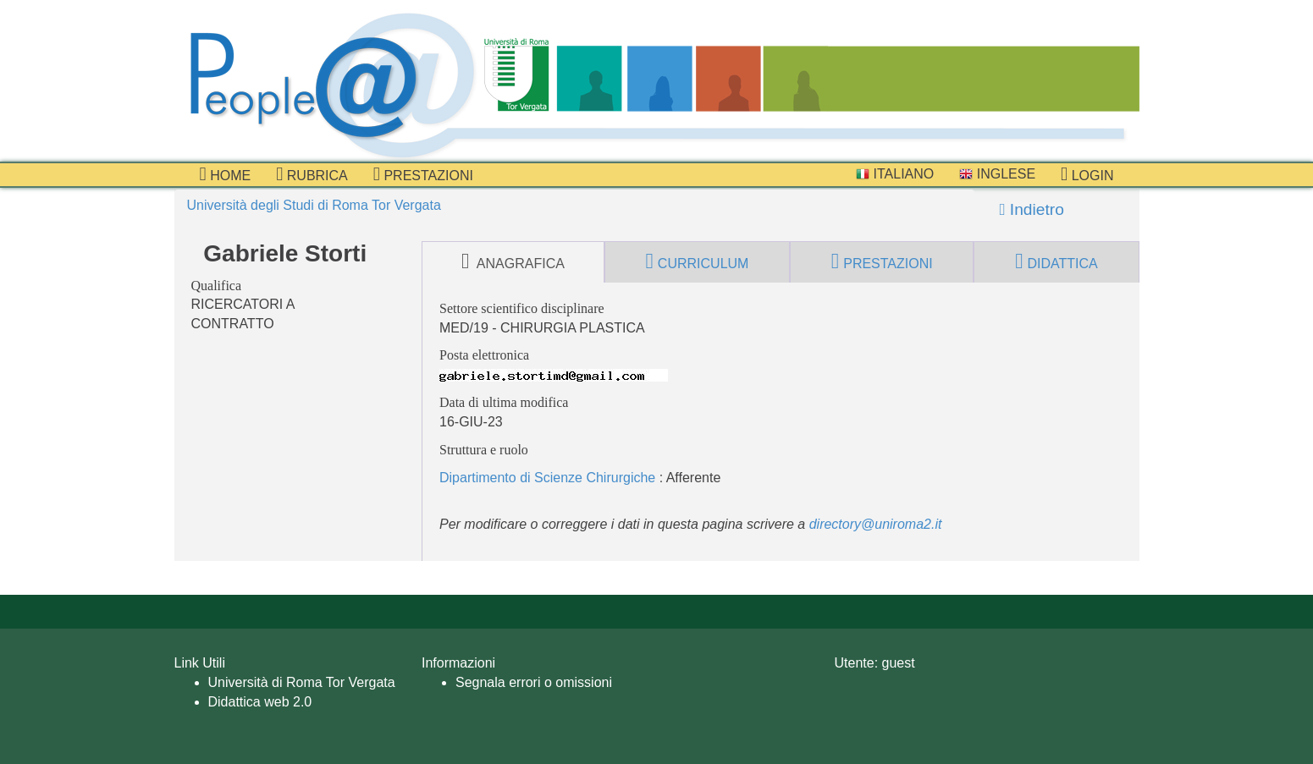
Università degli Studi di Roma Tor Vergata (314, 205)
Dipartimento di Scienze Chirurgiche (547, 477)
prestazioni (423, 174)
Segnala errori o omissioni (533, 682)
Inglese (997, 174)
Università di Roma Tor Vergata (301, 682)
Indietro (1032, 209)
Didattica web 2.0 (260, 702)
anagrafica (513, 261)
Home (225, 174)
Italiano (895, 174)
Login (1087, 174)
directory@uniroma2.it (875, 524)
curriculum (697, 261)
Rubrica (312, 174)
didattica (1056, 261)
